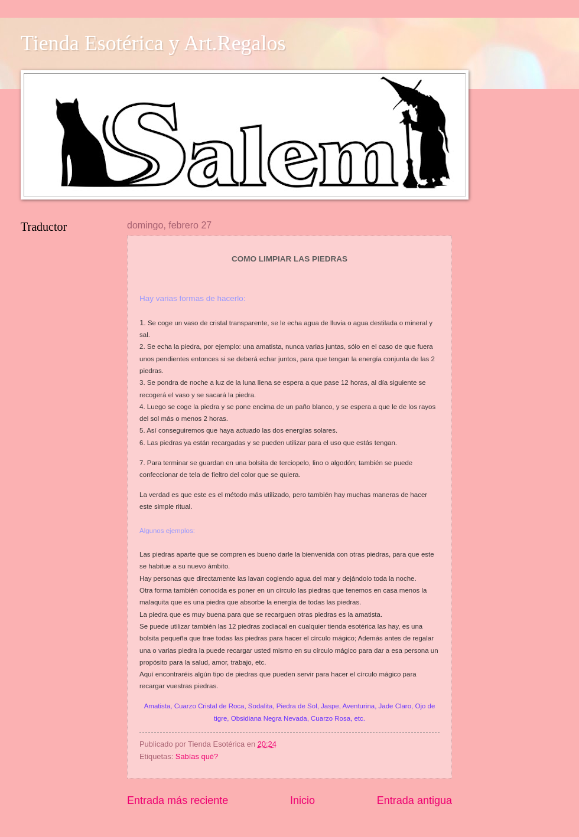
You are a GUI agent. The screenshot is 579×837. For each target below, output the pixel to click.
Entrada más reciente (177, 800)
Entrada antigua (414, 800)
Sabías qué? (196, 756)
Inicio (302, 800)
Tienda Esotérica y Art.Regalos (153, 43)
